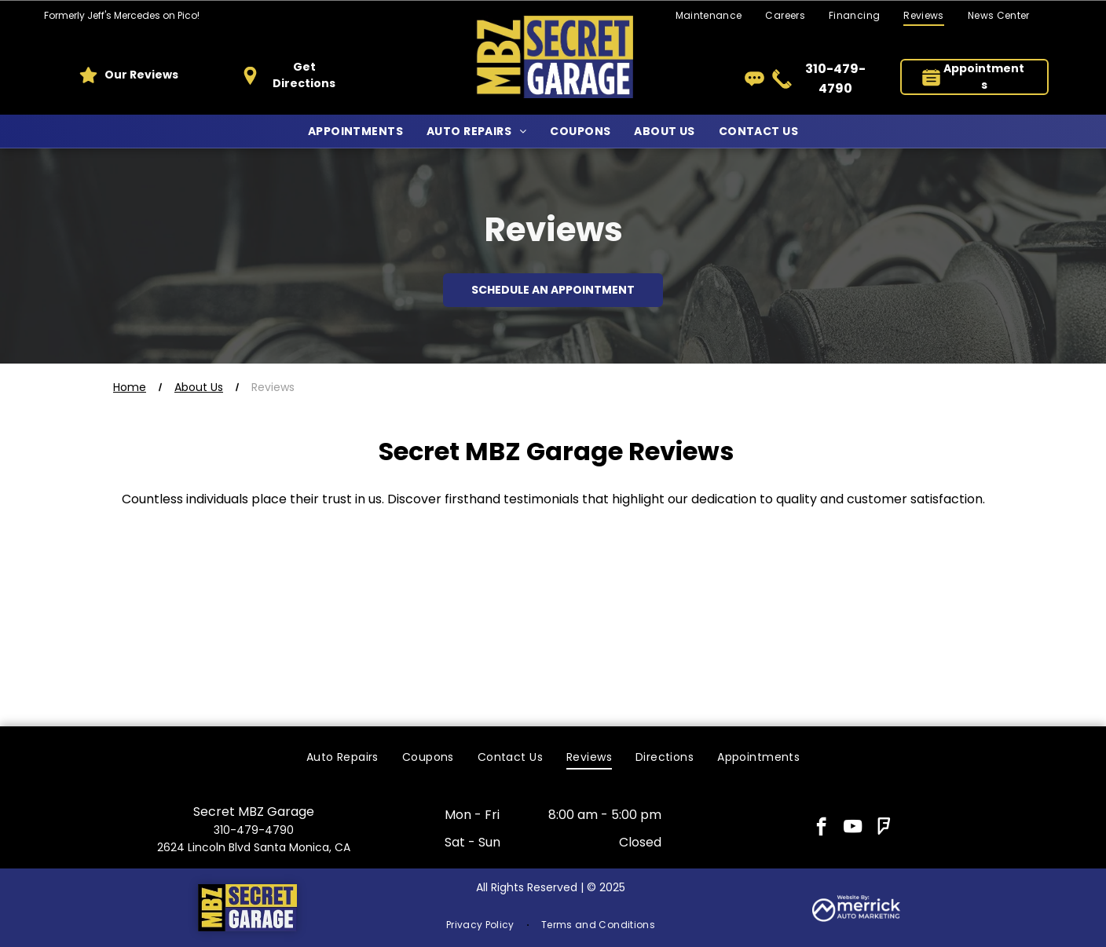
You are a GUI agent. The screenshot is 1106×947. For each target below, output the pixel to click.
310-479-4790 (254, 830)
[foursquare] (884, 828)
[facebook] (821, 828)
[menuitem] (785, 16)
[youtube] (852, 828)
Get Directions (304, 75)
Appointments (983, 76)
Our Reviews (141, 74)
